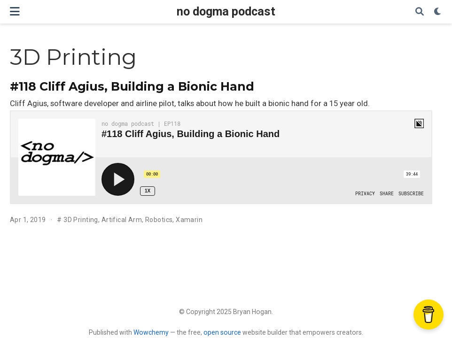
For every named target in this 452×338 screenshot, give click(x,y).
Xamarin (189, 219)
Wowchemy (151, 332)
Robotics (158, 219)
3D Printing (80, 219)
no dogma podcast (226, 11)
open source (222, 332)
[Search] (419, 12)
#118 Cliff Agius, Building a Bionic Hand (132, 86)
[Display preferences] (438, 12)
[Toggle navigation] (15, 11)
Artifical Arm (121, 219)
